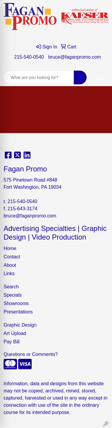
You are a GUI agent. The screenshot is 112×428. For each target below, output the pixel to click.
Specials (13, 295)
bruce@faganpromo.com (74, 57)
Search (11, 286)
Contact (12, 256)
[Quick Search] (38, 77)
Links (9, 273)
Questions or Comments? (31, 354)
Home (10, 248)
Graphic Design (20, 325)
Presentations (18, 311)
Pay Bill (11, 341)
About (10, 265)
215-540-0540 (29, 57)
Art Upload (15, 333)
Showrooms (16, 303)
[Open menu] (100, 77)
